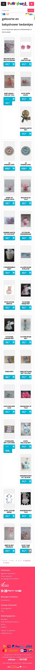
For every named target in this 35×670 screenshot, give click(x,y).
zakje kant (9, 371)
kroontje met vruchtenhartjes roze (9, 60)
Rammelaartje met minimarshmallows (26, 129)
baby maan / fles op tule (9, 94)
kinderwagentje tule (26, 511)
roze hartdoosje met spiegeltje (25, 60)
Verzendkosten (5, 600)
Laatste (6, 563)
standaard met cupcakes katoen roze (9, 442)
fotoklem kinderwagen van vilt (25, 234)
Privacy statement (6, 576)
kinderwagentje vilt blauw (26, 476)
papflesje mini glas (9, 407)
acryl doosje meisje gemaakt (9, 512)
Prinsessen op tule (25, 407)
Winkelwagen (31, 4)
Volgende (27, 560)
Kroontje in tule (26, 198)
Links (2, 611)
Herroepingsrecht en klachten (10, 579)
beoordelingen (27, 663)
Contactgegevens (6, 608)
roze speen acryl (25, 94)
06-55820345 (11, 630)
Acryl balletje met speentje (26, 442)
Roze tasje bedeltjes (26, 546)
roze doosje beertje (9, 303)
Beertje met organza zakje (9, 546)
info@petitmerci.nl (6, 633)
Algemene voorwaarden (8, 573)
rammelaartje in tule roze (9, 233)
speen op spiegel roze (9, 198)
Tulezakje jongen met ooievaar (9, 338)
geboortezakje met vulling (26, 372)
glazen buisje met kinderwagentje (26, 338)
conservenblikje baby (9, 268)
